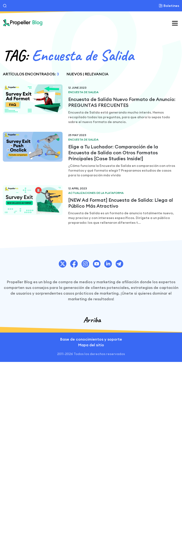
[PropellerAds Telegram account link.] (119, 264)
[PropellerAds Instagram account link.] (85, 264)
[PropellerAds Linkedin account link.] (108, 264)
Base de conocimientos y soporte (91, 339)
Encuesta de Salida (83, 92)
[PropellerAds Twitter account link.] (62, 264)
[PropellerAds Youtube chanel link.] (96, 264)
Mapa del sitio (91, 344)
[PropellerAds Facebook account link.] (74, 264)
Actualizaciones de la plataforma (96, 193)
